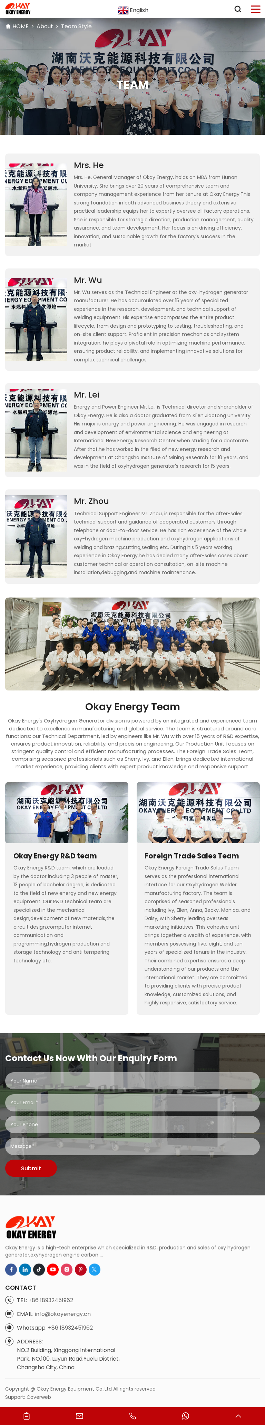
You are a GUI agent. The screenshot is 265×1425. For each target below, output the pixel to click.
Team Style (76, 26)
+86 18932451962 (50, 1387)
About (45, 26)
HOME (20, 26)
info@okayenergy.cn (63, 1401)
